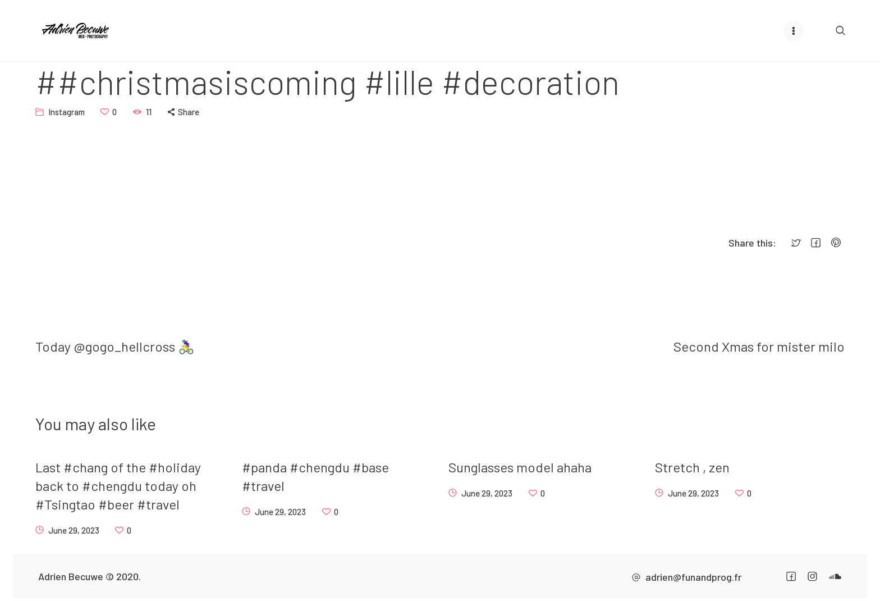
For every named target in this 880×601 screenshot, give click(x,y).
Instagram (66, 111)
